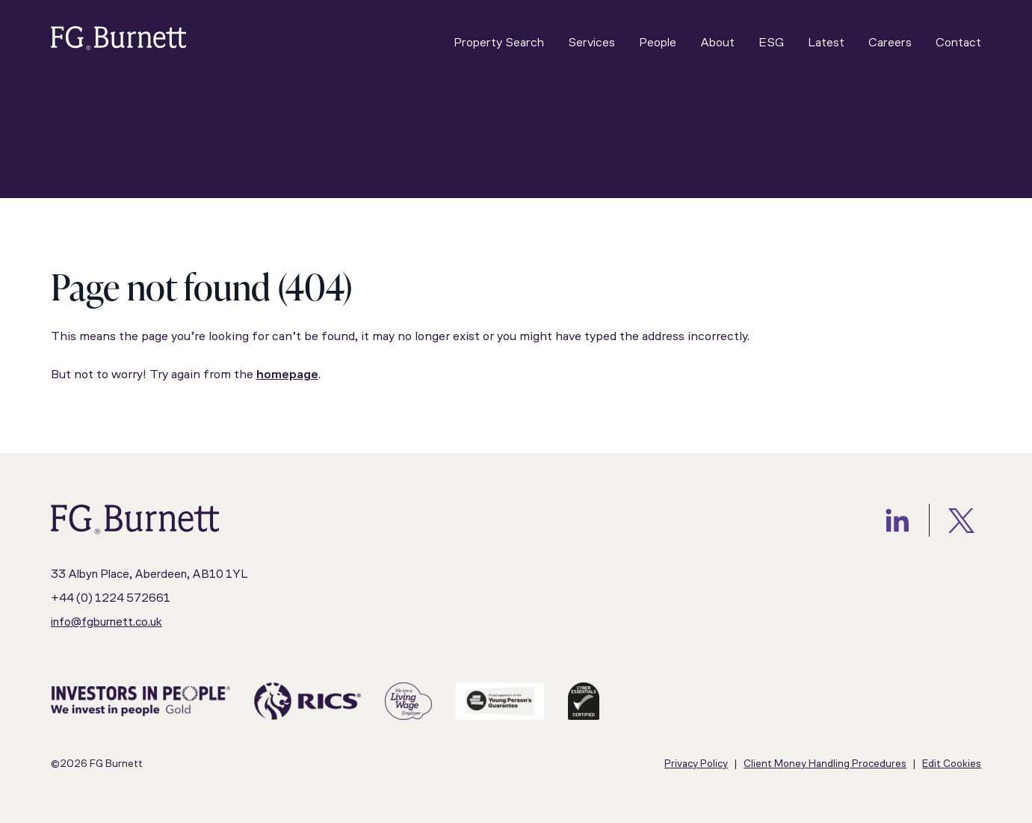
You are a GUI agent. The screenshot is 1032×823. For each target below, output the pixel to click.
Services (591, 43)
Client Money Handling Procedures (825, 764)
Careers (890, 43)
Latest (826, 43)
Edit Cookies (951, 764)
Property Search (499, 43)
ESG (771, 43)
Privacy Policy (696, 764)
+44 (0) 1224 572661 (110, 599)
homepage (287, 375)
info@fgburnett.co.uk (106, 623)
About (717, 43)
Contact (958, 43)
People (657, 43)
